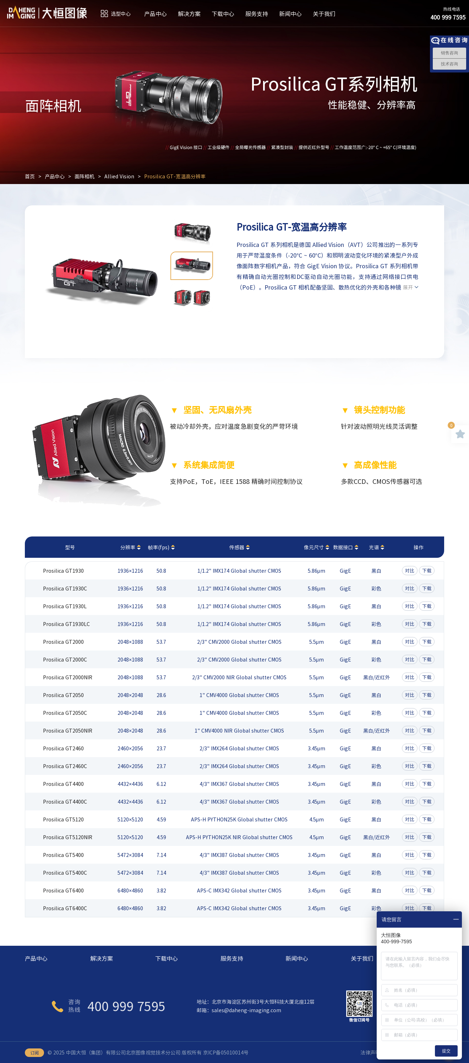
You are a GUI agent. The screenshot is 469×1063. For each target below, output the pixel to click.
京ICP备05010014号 (226, 1052)
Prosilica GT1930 (63, 570)
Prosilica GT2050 (63, 694)
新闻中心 (290, 13)
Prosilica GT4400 (63, 783)
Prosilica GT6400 (63, 890)
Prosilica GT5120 (63, 819)
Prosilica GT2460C (65, 766)
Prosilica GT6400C (65, 908)
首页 (30, 176)
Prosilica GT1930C (65, 588)
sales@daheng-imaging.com (246, 1010)
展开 (408, 287)
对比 (409, 570)
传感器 (236, 547)
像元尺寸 (314, 547)
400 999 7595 (126, 1006)
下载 (426, 570)
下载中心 (223, 13)
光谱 (374, 547)
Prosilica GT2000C (65, 659)
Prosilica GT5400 (63, 854)
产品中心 (155, 13)
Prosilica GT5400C (65, 872)
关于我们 (324, 13)
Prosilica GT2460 (63, 748)
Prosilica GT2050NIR (67, 730)
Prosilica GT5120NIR (67, 837)
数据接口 (343, 547)
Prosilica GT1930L (65, 606)
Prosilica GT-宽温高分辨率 (175, 176)
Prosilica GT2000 (63, 641)
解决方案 (189, 13)
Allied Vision (119, 176)
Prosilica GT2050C (65, 712)
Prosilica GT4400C (65, 801)
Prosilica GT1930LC (66, 623)
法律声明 (370, 1052)
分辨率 (127, 547)
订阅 (34, 1052)
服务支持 (256, 13)
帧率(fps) (158, 547)
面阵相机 (84, 176)
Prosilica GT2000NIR (67, 677)
